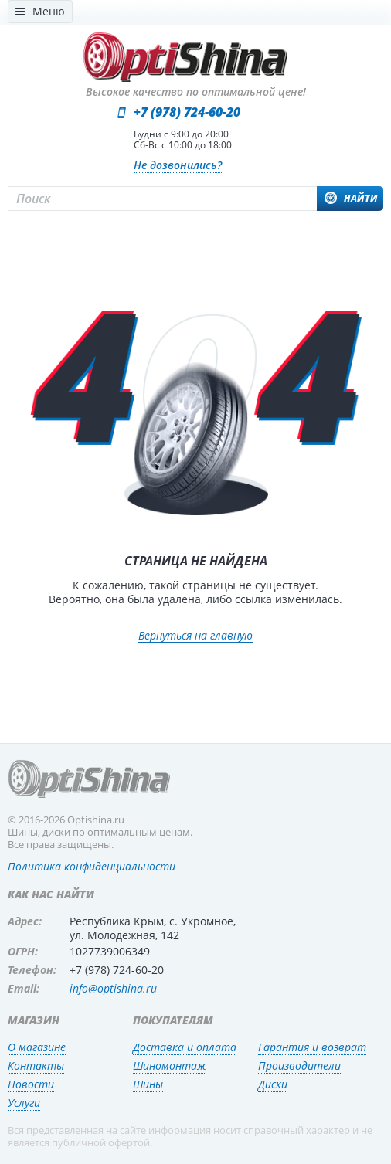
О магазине (37, 1047)
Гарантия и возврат (312, 1047)
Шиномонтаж (169, 1065)
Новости (31, 1084)
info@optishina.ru (113, 988)
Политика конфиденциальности (91, 866)
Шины (148, 1084)
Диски (272, 1084)
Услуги (24, 1102)
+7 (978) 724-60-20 (187, 112)
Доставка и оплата (184, 1047)
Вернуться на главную (195, 636)
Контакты (36, 1065)
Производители (299, 1065)
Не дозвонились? (178, 165)
